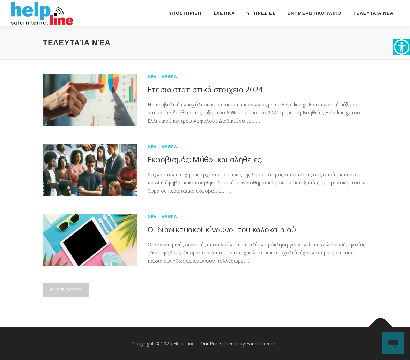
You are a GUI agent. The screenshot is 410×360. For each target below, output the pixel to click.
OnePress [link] (211, 343)
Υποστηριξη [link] (185, 13)
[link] (401, 47)
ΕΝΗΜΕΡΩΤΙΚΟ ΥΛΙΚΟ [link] (314, 13)
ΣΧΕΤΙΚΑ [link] (224, 13)
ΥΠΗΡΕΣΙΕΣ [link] (261, 13)
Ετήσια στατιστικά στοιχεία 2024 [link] (205, 89)
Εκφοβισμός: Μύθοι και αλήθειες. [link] (205, 159)
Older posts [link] (66, 290)
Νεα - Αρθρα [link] (162, 76)
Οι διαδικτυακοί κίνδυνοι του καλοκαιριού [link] (222, 229)
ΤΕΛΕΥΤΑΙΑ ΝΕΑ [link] (373, 13)
